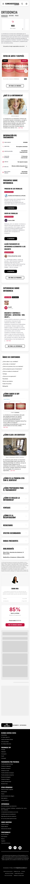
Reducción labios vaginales (7, 789)
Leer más (8, 340)
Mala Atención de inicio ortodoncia (8, 816)
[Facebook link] (15, 848)
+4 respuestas (10, 208)
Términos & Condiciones (19, 875)
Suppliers (3, 841)
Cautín (2, 756)
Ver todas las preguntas (15, 277)
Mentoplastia (4, 791)
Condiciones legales (18, 873)
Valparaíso (3, 751)
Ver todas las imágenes (15, 86)
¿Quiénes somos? (5, 824)
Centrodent (17, 412)
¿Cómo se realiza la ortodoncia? (10, 371)
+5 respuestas (10, 271)
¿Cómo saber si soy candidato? (10, 361)
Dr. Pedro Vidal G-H (5, 737)
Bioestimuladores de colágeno (7, 796)
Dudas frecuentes (7, 383)
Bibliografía (5, 386)
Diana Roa (15, 588)
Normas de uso (17, 871)
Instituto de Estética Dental (7, 739)
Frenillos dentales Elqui (6, 781)
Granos (2, 793)
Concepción (3, 753)
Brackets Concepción (5, 768)
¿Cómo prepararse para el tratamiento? (12, 369)
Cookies (23, 871)
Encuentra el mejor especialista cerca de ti (15, 46)
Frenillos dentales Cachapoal (7, 772)
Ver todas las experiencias (15, 346)
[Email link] (20, 847)
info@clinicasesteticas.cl (21, 867)
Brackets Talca (4, 783)
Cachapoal (3, 758)
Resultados (5, 378)
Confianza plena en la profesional (8, 814)
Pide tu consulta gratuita (15, 625)
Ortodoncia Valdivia (5, 779)
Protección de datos (8, 871)
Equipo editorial (4, 826)
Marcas (2, 838)
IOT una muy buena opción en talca (9, 818)
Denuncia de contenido (6, 828)
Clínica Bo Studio (5, 741)
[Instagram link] (10, 848)
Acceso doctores (4, 834)
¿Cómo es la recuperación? (9, 376)
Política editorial (8, 875)
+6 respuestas (10, 238)
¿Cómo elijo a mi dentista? (9, 364)
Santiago (3, 749)
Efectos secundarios (8, 381)
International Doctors (5, 843)
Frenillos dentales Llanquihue (7, 775)
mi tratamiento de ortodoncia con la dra (9, 812)
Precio (16, 16)
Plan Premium (4, 836)
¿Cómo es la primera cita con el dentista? (13, 366)
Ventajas (5, 373)
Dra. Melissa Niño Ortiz (6, 743)
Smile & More (4, 735)
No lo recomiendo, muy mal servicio (9, 806)
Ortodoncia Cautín (5, 770)
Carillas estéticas (5, 800)
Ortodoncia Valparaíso (6, 766)
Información (4, 16)
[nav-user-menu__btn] (26, 4)
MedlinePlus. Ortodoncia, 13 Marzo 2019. (13, 557)
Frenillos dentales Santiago (7, 764)
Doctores (11, 16)
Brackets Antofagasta (5, 777)
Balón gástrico (4, 798)
